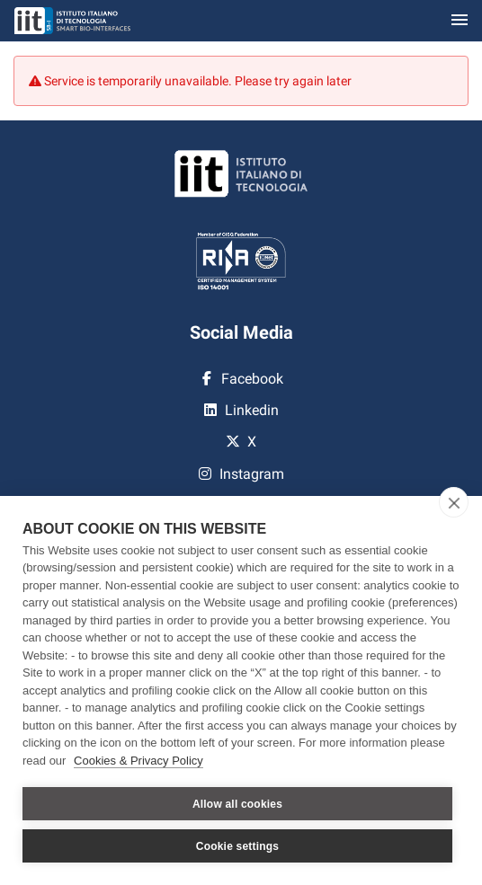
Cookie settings (237, 846)
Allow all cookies (237, 804)
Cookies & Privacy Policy (138, 760)
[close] (454, 502)
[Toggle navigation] (459, 21)
